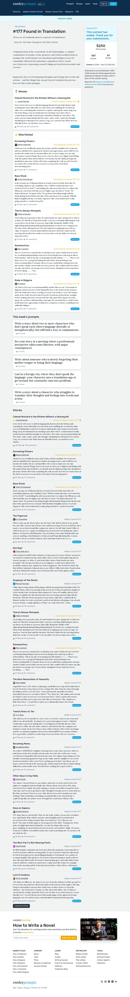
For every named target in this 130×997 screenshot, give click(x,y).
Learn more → (29, 932)
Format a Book (82, 963)
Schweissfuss (22, 245)
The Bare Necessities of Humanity (31, 679)
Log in (113, 4)
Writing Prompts (103, 957)
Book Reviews (102, 954)
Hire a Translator (19, 969)
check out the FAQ (92, 84)
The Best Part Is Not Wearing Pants (32, 842)
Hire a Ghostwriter (20, 966)
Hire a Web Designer (21, 972)
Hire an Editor (18, 957)
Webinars (58, 966)
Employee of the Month (25, 580)
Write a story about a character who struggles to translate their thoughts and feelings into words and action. (47, 395)
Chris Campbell (22, 878)
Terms (20, 988)
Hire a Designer (19, 960)
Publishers (101, 963)
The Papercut (20, 516)
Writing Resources (83, 966)
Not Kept (17, 548)
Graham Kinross (22, 812)
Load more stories (21, 906)
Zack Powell (21, 779)
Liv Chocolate (21, 519)
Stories (79, 4)
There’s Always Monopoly (28, 210)
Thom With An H (22, 552)
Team (36, 957)
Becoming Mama (21, 743)
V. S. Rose (20, 715)
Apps (41, 4)
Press (36, 960)
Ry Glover (21, 284)
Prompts (70, 4)
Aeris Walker (21, 683)
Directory (16, 12)
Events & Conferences (64, 963)
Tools (95, 4)
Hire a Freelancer (20, 954)
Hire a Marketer (19, 963)
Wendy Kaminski (24, 145)
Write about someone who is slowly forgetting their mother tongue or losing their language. (46, 361)
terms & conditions (104, 82)
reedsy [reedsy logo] (24, 4)
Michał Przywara (22, 584)
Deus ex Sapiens (21, 808)
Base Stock (21, 176)
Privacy (27, 988)
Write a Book (81, 957)
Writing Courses (61, 960)
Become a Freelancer (42, 963)
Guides (57, 957)
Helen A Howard (24, 214)
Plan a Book (80, 960)
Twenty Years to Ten (23, 711)
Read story (75, 126)
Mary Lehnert (23, 249)
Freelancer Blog (61, 969)
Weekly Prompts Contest (33, 12)
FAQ (77, 12)
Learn (87, 4)
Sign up (104, 4)
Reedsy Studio (82, 954)
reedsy (24, 983)
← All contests (19, 27)
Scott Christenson (25, 179)
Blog (57, 954)
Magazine (69, 12)
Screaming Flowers (25, 141)
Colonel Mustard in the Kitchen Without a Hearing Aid (42, 98)
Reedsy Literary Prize (54, 12)
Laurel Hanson (23, 101)
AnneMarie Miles (22, 747)
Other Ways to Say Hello (25, 776)
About (36, 954)
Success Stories (40, 966)
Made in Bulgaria (23, 280)
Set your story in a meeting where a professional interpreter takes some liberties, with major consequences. (44, 345)
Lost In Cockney (21, 875)
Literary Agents (103, 960)
